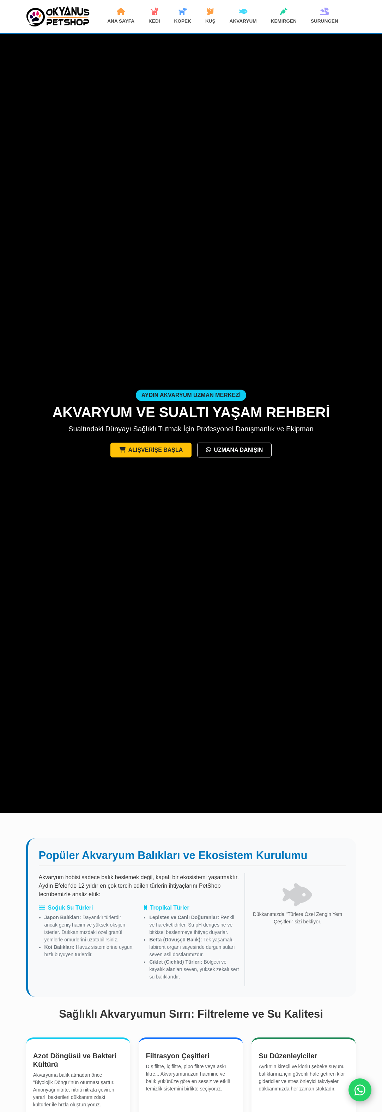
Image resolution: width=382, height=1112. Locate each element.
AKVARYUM (243, 16)
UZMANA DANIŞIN (234, 450)
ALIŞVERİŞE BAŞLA (151, 450)
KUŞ (210, 16)
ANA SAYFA (120, 16)
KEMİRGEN (284, 16)
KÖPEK (182, 16)
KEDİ (154, 16)
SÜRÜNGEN (324, 16)
